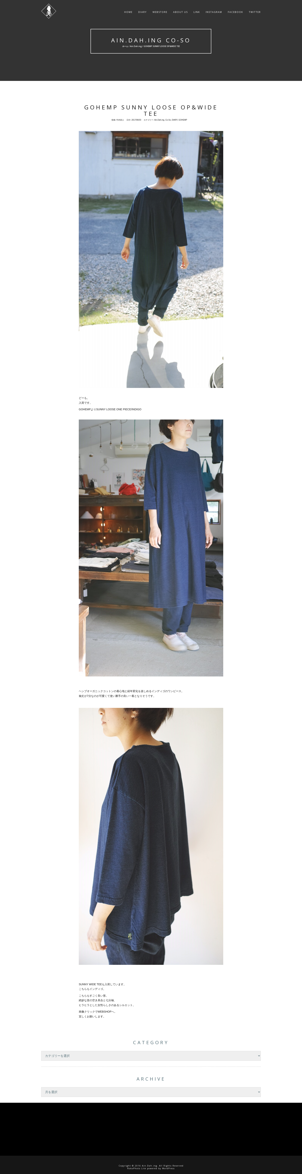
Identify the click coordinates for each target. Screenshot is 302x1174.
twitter (255, 14)
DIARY (142, 14)
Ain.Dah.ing (136, 46)
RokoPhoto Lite (136, 1168)
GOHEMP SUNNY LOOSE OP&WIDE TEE (151, 110)
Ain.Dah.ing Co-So (151, 40)
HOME (128, 14)
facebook (235, 14)
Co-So (168, 120)
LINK (197, 14)
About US (180, 14)
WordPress (168, 1168)
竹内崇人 (120, 120)
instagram (214, 14)
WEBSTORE (160, 14)
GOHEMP (183, 120)
